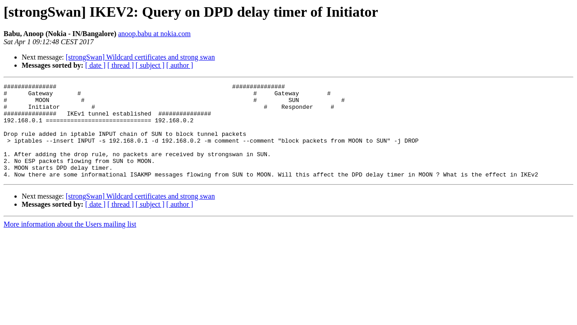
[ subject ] (150, 65)
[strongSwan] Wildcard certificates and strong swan (140, 57)
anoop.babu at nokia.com (154, 33)
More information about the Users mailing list (70, 243)
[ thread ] (120, 65)
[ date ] (95, 65)
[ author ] (179, 65)
